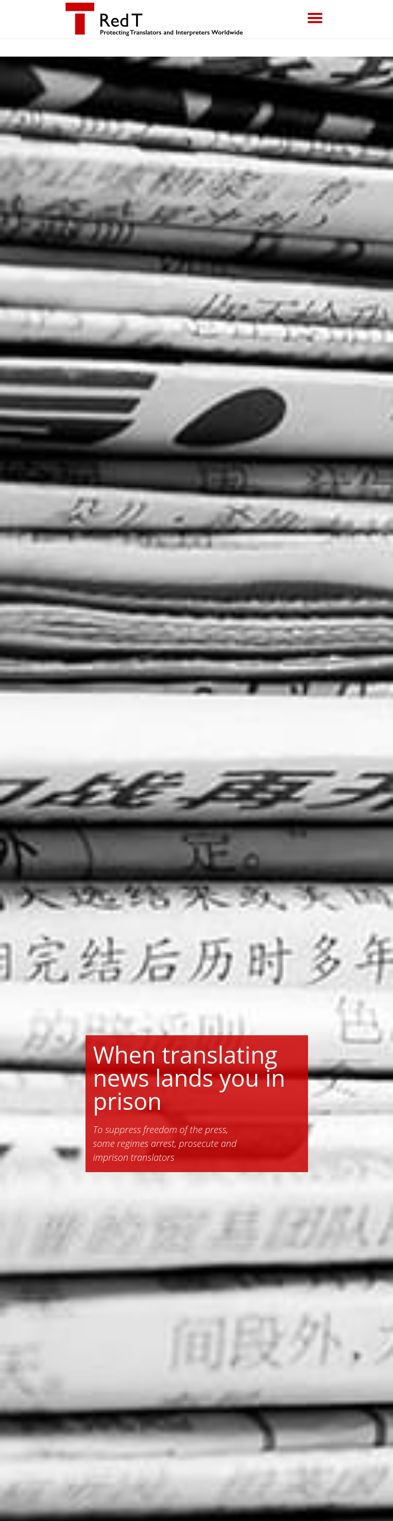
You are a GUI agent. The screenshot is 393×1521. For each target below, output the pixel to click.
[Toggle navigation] (315, 18)
